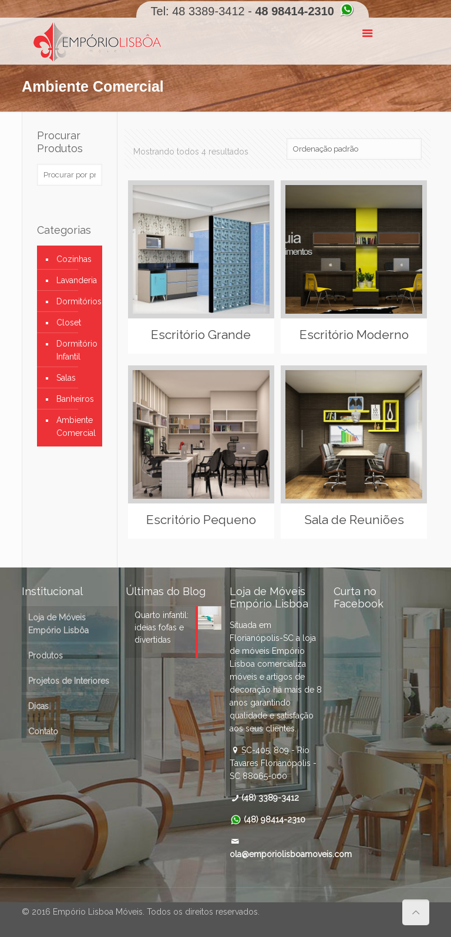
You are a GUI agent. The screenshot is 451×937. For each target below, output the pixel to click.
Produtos (45, 655)
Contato (43, 731)
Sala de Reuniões (354, 519)
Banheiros (75, 399)
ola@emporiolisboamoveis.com (291, 854)
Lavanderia (76, 280)
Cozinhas (74, 259)
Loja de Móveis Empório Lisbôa (58, 624)
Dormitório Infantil (76, 350)
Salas (66, 377)
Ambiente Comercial (76, 426)
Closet (68, 322)
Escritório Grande (201, 334)
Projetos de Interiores (68, 681)
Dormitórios (76, 301)
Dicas (38, 706)
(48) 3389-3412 (270, 797)
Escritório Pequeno (201, 519)
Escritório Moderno (354, 334)
